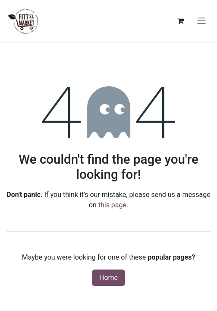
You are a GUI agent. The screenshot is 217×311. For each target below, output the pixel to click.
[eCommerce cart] (180, 20)
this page (112, 205)
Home (108, 277)
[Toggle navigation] (201, 21)
